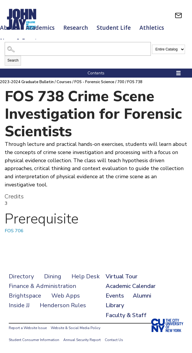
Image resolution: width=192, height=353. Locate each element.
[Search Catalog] (78, 49)
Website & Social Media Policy (75, 328)
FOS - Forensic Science (94, 82)
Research (75, 28)
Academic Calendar (131, 286)
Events (115, 296)
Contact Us (114, 340)
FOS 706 (14, 231)
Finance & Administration (42, 286)
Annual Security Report (82, 340)
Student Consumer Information (34, 340)
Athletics (151, 28)
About (8, 28)
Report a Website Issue (28, 328)
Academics (40, 28)
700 (120, 82)
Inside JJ (19, 305)
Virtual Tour (121, 276)
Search (12, 60)
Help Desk (85, 276)
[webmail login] (178, 15)
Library (115, 305)
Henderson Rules (63, 305)
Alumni (142, 296)
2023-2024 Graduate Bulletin (27, 82)
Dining (52, 276)
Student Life (114, 28)
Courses (64, 82)
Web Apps (65, 296)
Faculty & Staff (126, 315)
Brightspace (25, 296)
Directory (21, 276)
